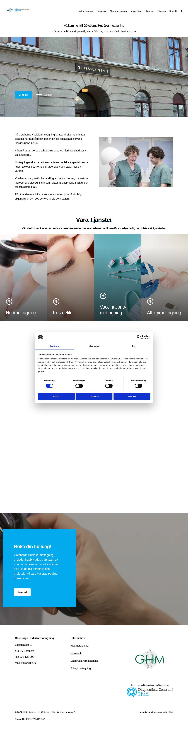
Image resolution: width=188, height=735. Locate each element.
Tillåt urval (93, 396)
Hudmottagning (79, 650)
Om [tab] (133, 346)
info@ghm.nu (29, 667)
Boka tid (23, 94)
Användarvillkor (165, 716)
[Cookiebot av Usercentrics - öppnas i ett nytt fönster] (138, 337)
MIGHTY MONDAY (35, 723)
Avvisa (56, 396)
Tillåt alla (132, 396)
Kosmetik (76, 657)
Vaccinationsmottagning (84, 665)
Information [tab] (94, 346)
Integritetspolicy (147, 716)
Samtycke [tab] (54, 346)
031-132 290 (27, 661)
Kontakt (48, 94)
